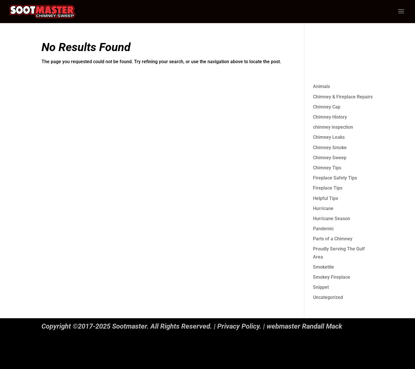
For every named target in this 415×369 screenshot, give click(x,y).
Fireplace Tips (327, 188)
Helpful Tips (325, 198)
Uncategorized (328, 297)
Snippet (321, 287)
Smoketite (323, 267)
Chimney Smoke (330, 147)
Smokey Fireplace (331, 277)
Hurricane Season (331, 218)
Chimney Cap (326, 107)
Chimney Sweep (329, 157)
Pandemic (323, 228)
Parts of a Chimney (332, 238)
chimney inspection (333, 127)
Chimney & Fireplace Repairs (343, 97)
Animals (321, 86)
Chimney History (330, 117)
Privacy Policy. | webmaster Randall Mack (279, 326)
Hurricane (323, 208)
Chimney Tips (327, 168)
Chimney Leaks (329, 137)
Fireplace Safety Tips (335, 178)
